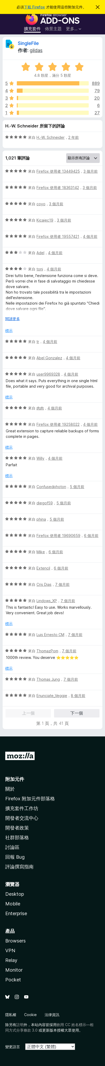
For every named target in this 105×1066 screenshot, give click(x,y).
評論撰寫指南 (19, 866)
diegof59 (44, 503)
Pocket (13, 979)
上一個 (28, 713)
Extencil (43, 568)
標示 (9, 330)
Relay (11, 960)
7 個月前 (62, 584)
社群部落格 (17, 837)
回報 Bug (15, 857)
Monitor (14, 970)
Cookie (30, 1014)
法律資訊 (52, 1014)
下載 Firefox (34, 7)
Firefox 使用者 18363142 (57, 187)
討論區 (12, 847)
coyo (40, 204)
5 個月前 (77, 486)
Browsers (15, 941)
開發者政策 (17, 828)
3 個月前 (90, 171)
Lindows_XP (46, 600)
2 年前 (73, 137)
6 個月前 (91, 535)
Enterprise (16, 913)
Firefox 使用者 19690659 (58, 535)
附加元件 (14, 779)
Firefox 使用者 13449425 (58, 171)
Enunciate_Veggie (51, 695)
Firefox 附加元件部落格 (30, 798)
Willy (40, 458)
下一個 (76, 713)
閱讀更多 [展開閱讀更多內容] (12, 318)
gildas (36, 50)
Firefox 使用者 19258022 (58, 424)
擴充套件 (32, 28)
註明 (20, 1024)
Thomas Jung (48, 679)
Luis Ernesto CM (50, 634)
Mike (40, 552)
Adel (40, 252)
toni (39, 269)
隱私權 (10, 1014)
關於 (10, 789)
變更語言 (12, 1046)
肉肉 (40, 408)
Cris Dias (43, 584)
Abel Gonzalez (49, 358)
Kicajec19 (44, 220)
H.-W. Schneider (50, 137)
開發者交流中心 (21, 818)
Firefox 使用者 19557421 (57, 236)
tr (37, 341)
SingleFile (28, 43)
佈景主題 (53, 28)
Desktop (14, 894)
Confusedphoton (51, 486)
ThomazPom (47, 651)
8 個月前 (78, 695)
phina (41, 519)
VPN (10, 950)
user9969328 (48, 374)
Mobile (12, 903)
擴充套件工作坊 (21, 808)
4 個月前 (90, 236)
